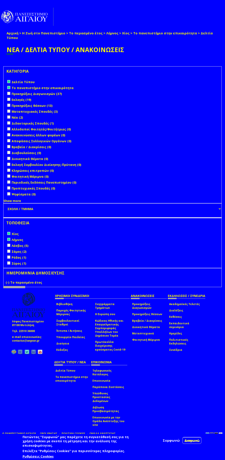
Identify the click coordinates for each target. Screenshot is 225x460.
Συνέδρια (175, 350)
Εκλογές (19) (21, 100)
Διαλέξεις (176, 310)
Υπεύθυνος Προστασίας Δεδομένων (101, 397)
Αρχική (12, 33)
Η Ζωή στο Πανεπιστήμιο (43, 33)
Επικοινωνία (101, 381)
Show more (12, 201)
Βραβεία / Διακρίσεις (147, 321)
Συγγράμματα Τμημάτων (105, 306)
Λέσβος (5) (20, 246)
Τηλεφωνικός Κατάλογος (102, 372)
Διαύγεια (62, 343)
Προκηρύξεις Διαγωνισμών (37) (37, 94)
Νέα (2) (17, 117)
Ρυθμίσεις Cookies (38, 456)
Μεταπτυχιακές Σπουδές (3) (35, 111)
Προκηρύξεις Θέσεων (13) (32, 106)
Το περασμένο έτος (86, 33)
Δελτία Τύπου (65, 370)
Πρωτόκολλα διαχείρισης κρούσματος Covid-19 (110, 345)
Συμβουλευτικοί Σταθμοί (67, 322)
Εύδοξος (62, 350)
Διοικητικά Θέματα (146, 327)
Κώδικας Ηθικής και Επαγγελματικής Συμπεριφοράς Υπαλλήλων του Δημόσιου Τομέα (109, 328)
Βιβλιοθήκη (64, 304)
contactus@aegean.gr (27, 340)
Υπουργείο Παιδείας (70, 337)
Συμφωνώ (171, 440)
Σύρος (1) (19, 263)
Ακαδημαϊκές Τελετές (184, 304)
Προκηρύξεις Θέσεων (147, 314)
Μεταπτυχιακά (143, 333)
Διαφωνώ (192, 440)
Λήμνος (112, 33)
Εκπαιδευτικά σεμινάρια (179, 325)
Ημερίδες (175, 333)
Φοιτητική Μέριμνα (146, 340)
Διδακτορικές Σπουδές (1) (33, 123)
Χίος (125, 33)
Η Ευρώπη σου (105, 314)
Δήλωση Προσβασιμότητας (105, 409)
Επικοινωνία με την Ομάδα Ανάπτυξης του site (108, 421)
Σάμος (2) (19, 251)
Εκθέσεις (175, 317)
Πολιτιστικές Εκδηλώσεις (178, 341)
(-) (8, 282)
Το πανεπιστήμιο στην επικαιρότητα (165, 33)
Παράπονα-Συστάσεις (108, 387)
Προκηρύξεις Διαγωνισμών (141, 306)
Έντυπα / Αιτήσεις (69, 331)
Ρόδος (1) (19, 257)
